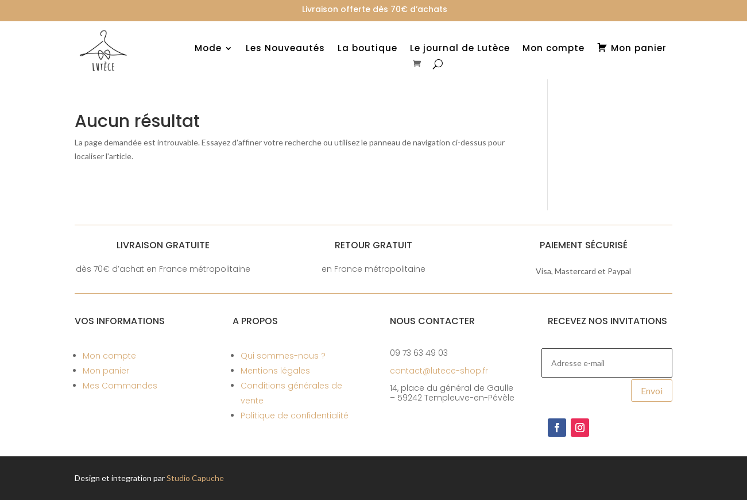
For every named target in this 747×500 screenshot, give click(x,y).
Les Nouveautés (285, 49)
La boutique (367, 49)
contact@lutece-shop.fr (439, 370)
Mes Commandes (120, 385)
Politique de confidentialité (295, 415)
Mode (208, 49)
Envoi (652, 390)
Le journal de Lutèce (460, 49)
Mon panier (106, 370)
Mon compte (553, 49)
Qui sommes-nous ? (283, 355)
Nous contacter (432, 321)
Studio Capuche (195, 478)
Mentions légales (275, 370)
